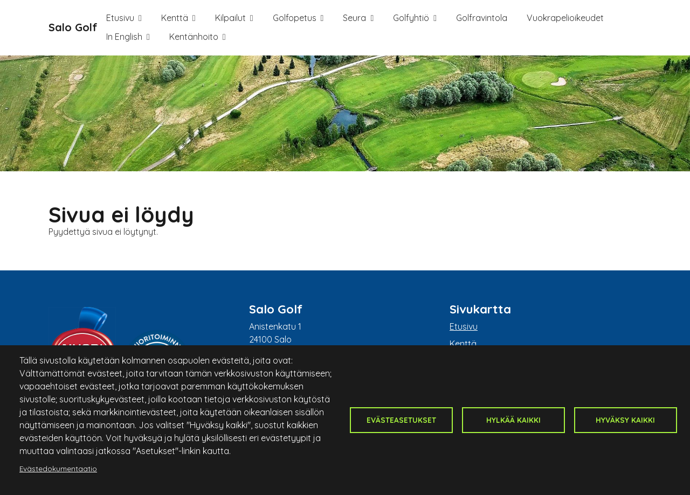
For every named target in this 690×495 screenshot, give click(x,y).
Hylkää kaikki (513, 419)
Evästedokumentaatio (58, 468)
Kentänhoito (193, 36)
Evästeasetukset (401, 419)
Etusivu (120, 17)
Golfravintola (481, 17)
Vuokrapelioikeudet (565, 17)
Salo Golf (73, 27)
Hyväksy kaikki (625, 419)
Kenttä (174, 17)
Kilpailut (230, 17)
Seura (354, 17)
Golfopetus (294, 17)
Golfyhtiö (411, 17)
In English (124, 36)
